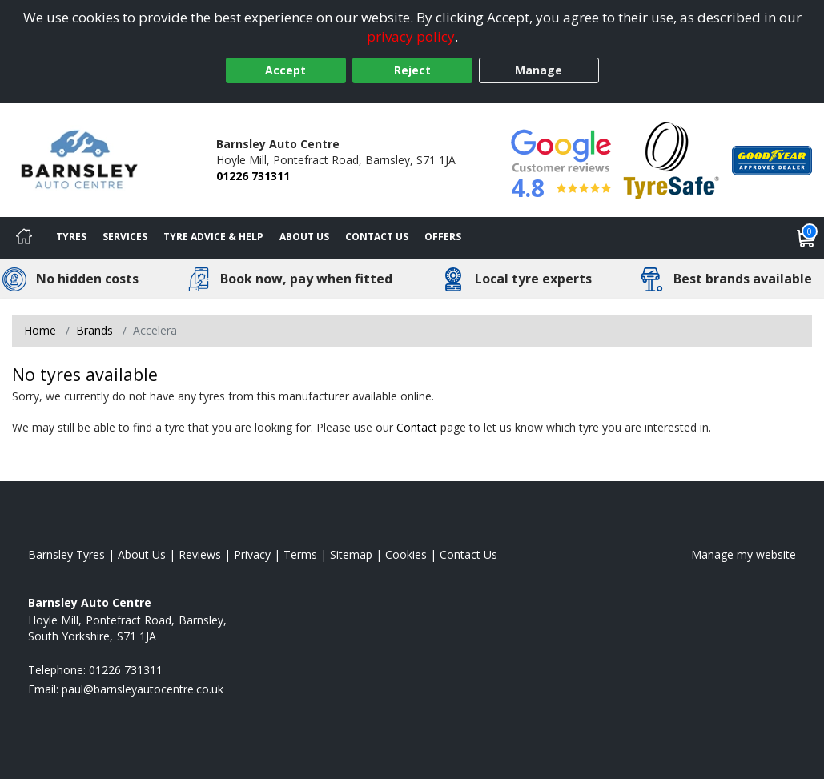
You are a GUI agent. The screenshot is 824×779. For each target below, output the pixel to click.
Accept (285, 70)
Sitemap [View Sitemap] (351, 554)
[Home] (24, 238)
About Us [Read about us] (142, 554)
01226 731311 (253, 175)
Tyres (71, 236)
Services (124, 236)
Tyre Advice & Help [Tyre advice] (213, 236)
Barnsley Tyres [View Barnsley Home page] (66, 554)
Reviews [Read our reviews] (200, 554)
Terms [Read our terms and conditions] (300, 554)
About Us (304, 236)
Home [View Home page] (40, 330)
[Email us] (142, 689)
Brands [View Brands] (94, 330)
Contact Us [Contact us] (376, 236)
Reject (412, 70)
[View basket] (806, 238)
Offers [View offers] (442, 236)
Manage (538, 70)
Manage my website (743, 554)
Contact (416, 427)
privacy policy (411, 36)
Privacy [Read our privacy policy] (252, 554)
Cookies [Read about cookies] (406, 554)
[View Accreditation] (671, 159)
